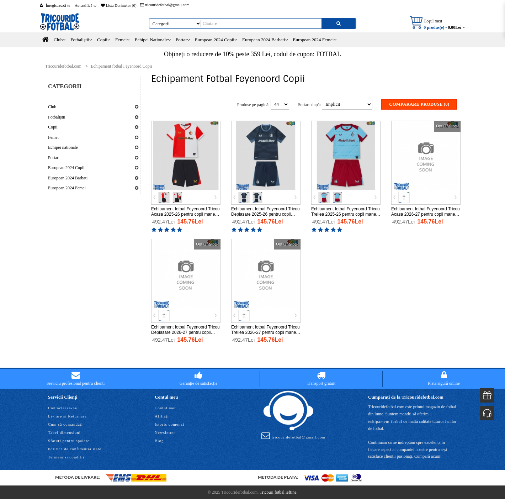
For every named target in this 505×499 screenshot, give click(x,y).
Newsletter (165, 432)
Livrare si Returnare (67, 416)
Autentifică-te (85, 5)
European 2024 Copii (66, 167)
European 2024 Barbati (67, 177)
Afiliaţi (162, 416)
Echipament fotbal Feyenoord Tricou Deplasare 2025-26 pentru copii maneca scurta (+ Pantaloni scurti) (265, 214)
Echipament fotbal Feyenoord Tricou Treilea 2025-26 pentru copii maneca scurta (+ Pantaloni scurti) (346, 214)
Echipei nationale (63, 147)
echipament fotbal (385, 421)
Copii (53, 127)
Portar (53, 157)
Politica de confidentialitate (74, 448)
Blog (159, 440)
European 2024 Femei (67, 187)
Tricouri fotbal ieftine (278, 491)
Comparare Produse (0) (419, 104)
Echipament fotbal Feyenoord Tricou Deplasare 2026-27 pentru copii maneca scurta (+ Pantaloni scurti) (185, 332)
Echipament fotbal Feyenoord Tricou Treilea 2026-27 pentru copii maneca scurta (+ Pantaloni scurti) (266, 332)
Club (52, 106)
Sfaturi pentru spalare (69, 440)
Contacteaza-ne (62, 407)
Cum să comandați (65, 424)
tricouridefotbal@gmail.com (165, 4)
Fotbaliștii (56, 117)
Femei (53, 137)
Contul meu (166, 407)
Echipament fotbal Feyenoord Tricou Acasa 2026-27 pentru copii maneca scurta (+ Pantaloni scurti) (425, 214)
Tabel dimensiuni (64, 432)
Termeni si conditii (66, 457)
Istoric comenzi (169, 424)
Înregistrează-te (58, 5)
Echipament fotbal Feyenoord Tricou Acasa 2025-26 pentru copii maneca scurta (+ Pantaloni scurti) (185, 214)
